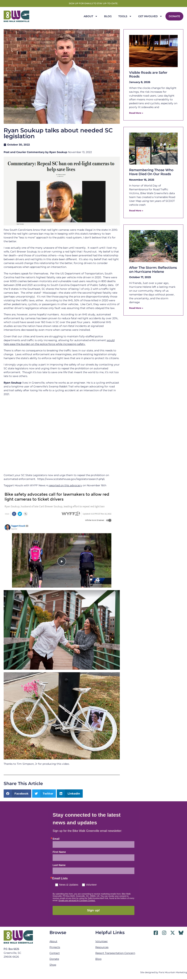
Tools (125, 16)
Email (56, 838)
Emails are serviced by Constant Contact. (77, 900)
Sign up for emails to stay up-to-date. (93, 3)
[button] (17, 793)
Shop (52, 964)
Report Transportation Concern (115, 953)
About (91, 16)
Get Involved (150, 16)
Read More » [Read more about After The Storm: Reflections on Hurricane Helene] (136, 308)
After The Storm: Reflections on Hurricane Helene (153, 270)
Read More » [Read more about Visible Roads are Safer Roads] (136, 113)
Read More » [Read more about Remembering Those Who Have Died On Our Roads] (136, 210)
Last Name (59, 865)
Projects (54, 947)
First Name (59, 852)
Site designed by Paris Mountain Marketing (163, 972)
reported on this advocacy (65, 485)
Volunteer (91, 884)
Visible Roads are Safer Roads (148, 75)
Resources (101, 947)
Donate (174, 16)
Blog (108, 16)
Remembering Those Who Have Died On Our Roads (151, 172)
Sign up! (93, 910)
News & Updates (68, 884)
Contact (54, 953)
